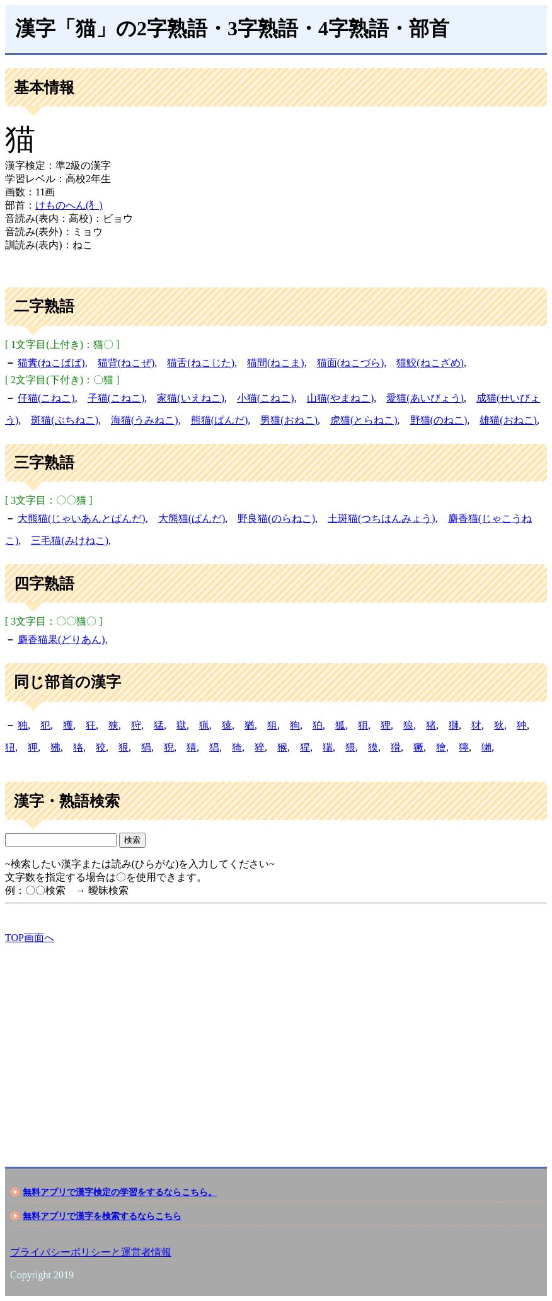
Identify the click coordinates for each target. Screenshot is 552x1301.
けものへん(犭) (69, 205)
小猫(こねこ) (265, 398)
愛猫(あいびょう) (425, 398)
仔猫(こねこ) (46, 398)
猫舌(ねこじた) (200, 362)
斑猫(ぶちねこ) (64, 420)
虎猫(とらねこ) (364, 420)
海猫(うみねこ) (144, 420)
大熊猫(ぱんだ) (192, 518)
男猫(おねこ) (289, 420)
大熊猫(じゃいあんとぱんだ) (82, 518)
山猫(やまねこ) (340, 398)
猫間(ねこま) (275, 362)
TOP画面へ (29, 937)
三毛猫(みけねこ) (69, 540)
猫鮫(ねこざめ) (430, 362)
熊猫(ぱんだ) (219, 420)
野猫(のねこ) (439, 420)
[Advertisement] (276, 1044)
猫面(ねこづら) (350, 362)
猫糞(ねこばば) (51, 362)
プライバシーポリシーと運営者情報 (90, 1252)
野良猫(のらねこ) (276, 518)
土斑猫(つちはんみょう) (381, 518)
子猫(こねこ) (116, 398)
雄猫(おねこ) (508, 420)
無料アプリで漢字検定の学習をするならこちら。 (120, 1192)
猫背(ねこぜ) (126, 362)
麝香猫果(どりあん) (61, 639)
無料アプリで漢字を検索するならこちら (102, 1216)
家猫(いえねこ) (190, 398)
